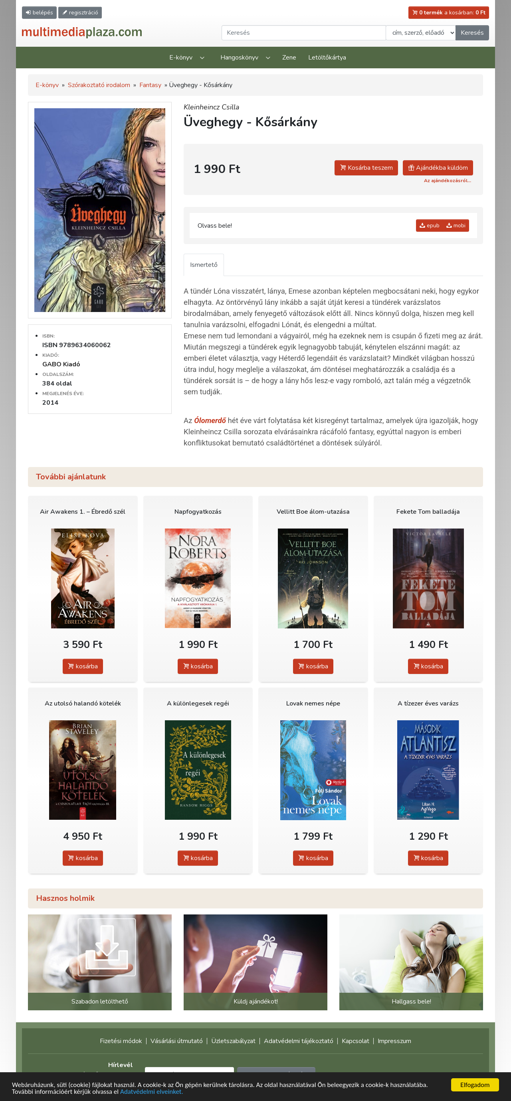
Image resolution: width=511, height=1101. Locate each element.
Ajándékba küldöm (438, 167)
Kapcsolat (355, 1041)
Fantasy (150, 85)
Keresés (472, 32)
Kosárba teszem (366, 167)
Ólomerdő (210, 420)
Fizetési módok (121, 1041)
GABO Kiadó (61, 364)
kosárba (83, 666)
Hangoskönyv (239, 57)
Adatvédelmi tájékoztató (298, 1041)
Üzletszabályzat (233, 1041)
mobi (455, 225)
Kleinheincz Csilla (212, 107)
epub (430, 225)
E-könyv (180, 57)
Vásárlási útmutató (177, 1041)
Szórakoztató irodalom (99, 85)
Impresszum (394, 1041)
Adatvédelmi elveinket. (151, 1092)
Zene (289, 57)
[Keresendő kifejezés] (304, 32)
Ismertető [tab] (204, 264)
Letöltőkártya (327, 57)
